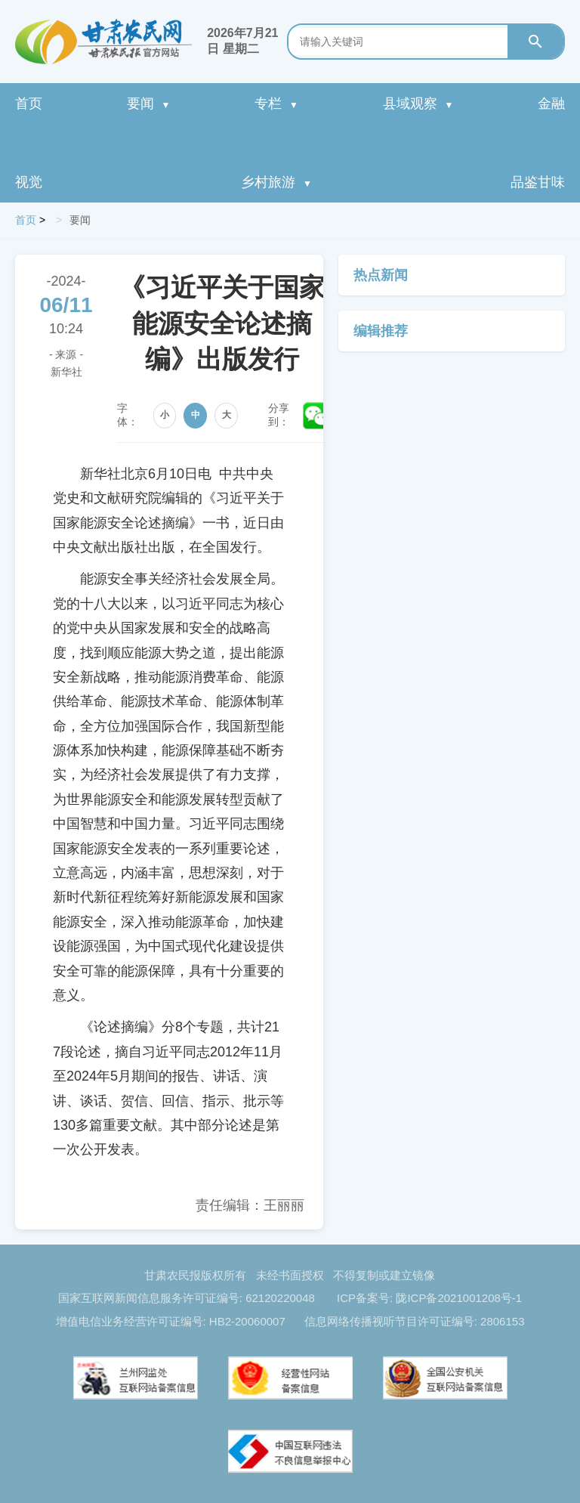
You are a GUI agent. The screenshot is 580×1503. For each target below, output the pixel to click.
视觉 (28, 182)
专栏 (276, 103)
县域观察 (418, 103)
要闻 (149, 103)
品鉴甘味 (538, 182)
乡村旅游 (276, 182)
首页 (28, 103)
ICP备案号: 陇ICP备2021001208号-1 (429, 1297)
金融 (551, 103)
